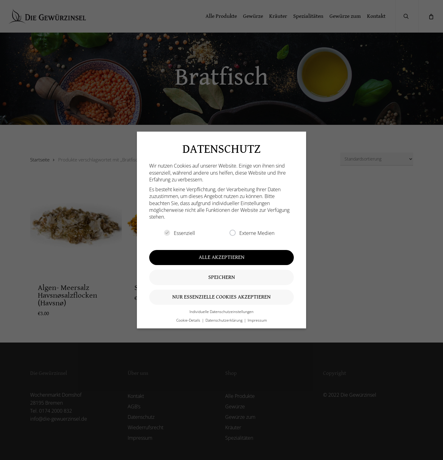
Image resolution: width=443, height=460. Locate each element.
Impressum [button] (257, 320)
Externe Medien (251, 233)
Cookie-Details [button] (188, 320)
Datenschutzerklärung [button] (224, 320)
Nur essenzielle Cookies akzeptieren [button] (221, 297)
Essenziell (179, 233)
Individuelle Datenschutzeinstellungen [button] (221, 311)
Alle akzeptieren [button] (222, 257)
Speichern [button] (221, 277)
